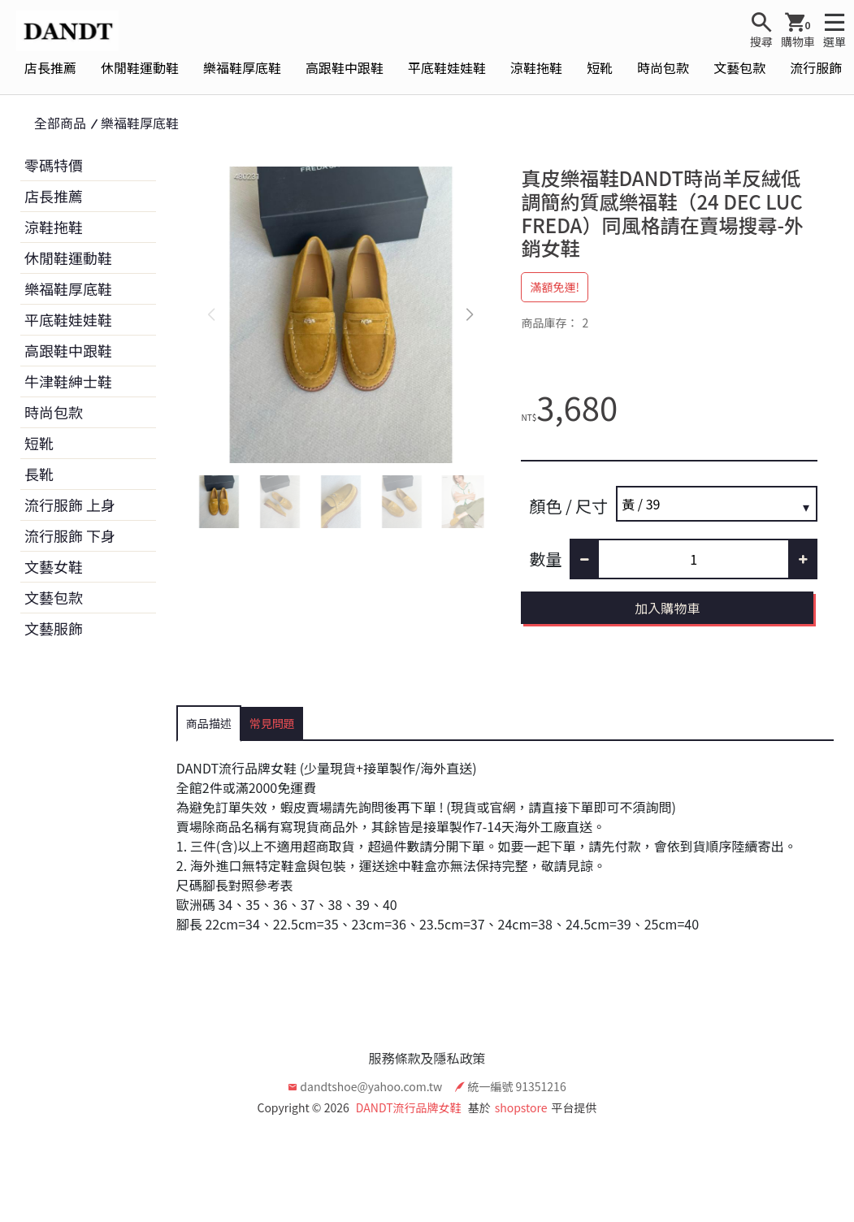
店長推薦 (50, 67)
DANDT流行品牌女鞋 (409, 1107)
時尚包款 (663, 67)
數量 (545, 558)
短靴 (600, 67)
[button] (469, 315)
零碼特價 (53, 165)
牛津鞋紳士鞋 (68, 381)
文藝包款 (739, 67)
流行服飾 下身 (69, 535)
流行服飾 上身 (69, 504)
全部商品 (60, 122)
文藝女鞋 (53, 566)
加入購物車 (667, 608)
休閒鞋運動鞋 (140, 67)
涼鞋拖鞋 (536, 67)
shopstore (521, 1107)
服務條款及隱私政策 (426, 1058)
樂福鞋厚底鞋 (242, 67)
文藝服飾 (53, 628)
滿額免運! (554, 287)
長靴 (39, 473)
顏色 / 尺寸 (568, 506)
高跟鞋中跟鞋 (345, 67)
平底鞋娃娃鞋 (447, 67)
